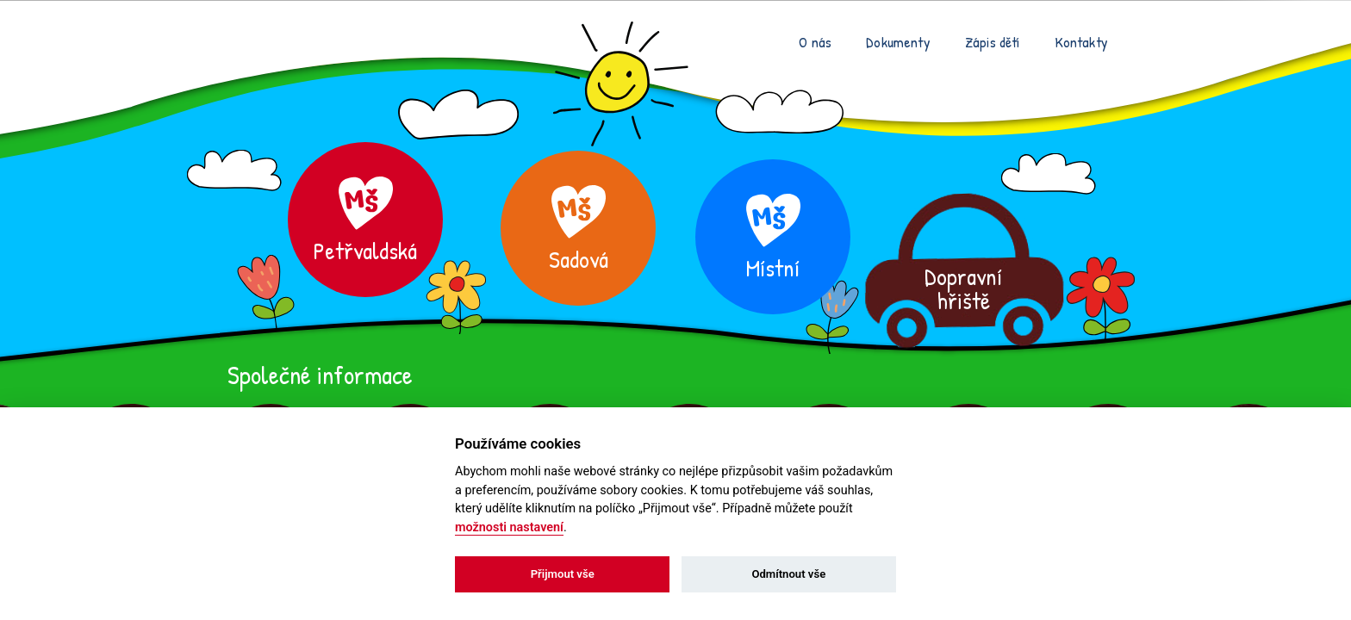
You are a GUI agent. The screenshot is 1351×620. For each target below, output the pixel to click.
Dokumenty (898, 42)
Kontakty (1081, 42)
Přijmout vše (563, 573)
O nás (815, 42)
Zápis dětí (992, 42)
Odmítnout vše (788, 573)
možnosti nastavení (509, 527)
